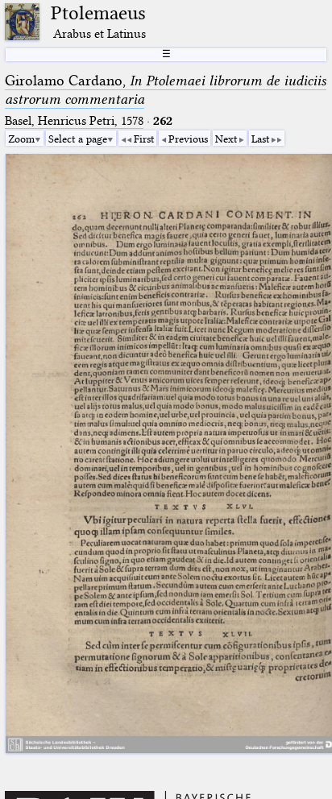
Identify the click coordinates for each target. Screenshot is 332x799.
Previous (188, 138)
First (144, 138)
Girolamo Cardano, (165, 90)
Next (226, 138)
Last (260, 138)
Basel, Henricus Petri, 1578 (74, 121)
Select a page (77, 138)
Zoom (21, 138)
